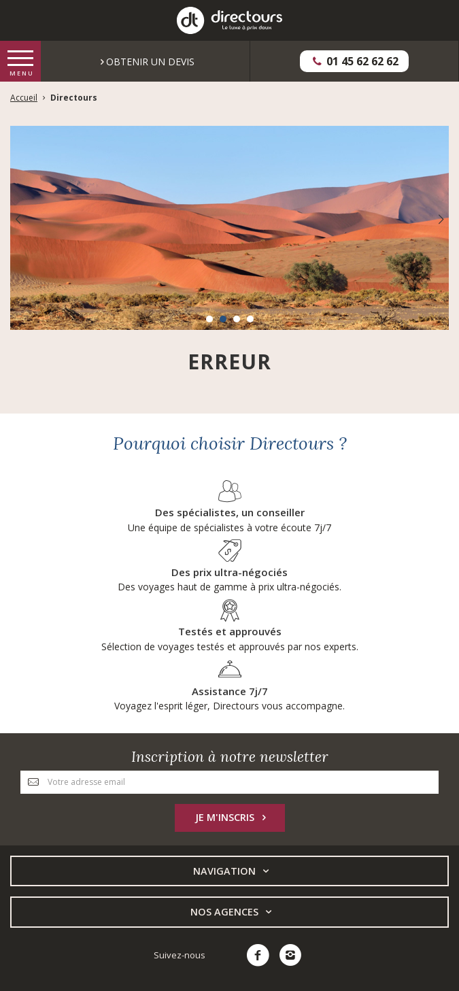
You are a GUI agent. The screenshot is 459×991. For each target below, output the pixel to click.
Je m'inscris (233, 818)
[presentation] (17, 219)
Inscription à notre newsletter (229, 757)
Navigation (233, 871)
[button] (209, 319)
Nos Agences (232, 912)
